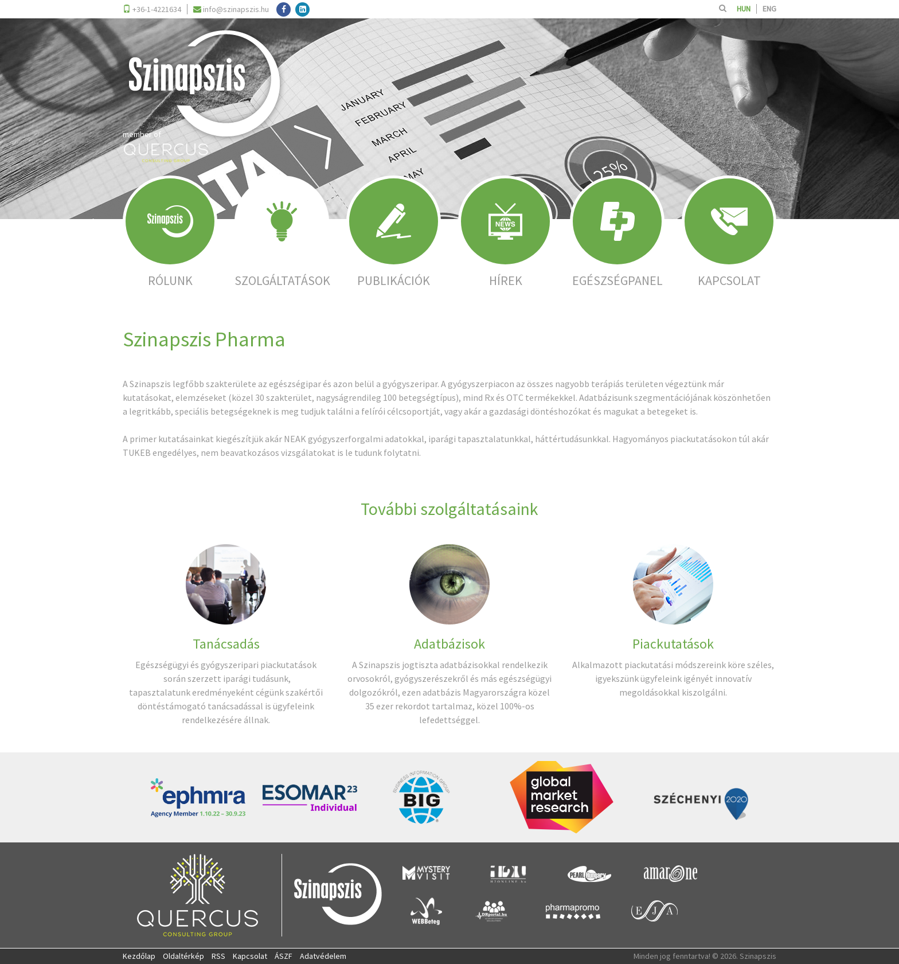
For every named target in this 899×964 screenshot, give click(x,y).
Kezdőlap (139, 956)
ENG (769, 8)
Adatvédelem (323, 956)
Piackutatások (673, 644)
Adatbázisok (449, 644)
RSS (218, 956)
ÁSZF (283, 956)
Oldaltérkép (183, 956)
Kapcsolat (250, 956)
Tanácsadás (226, 644)
